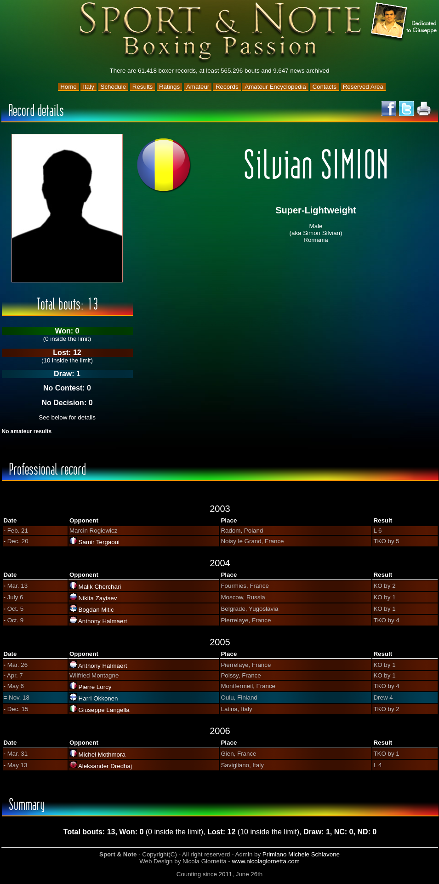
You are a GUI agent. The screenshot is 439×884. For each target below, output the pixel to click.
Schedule (113, 86)
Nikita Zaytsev (98, 598)
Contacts (324, 86)
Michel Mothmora (102, 754)
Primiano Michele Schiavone (301, 854)
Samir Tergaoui (99, 542)
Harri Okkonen (98, 698)
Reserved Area (363, 86)
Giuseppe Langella (104, 709)
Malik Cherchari (100, 586)
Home (68, 86)
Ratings (169, 86)
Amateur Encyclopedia (275, 86)
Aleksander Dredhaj (105, 766)
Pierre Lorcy (95, 686)
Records (227, 86)
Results (142, 86)
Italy (88, 86)
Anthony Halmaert (102, 621)
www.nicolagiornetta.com (265, 861)
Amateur (197, 86)
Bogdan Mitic (96, 609)
